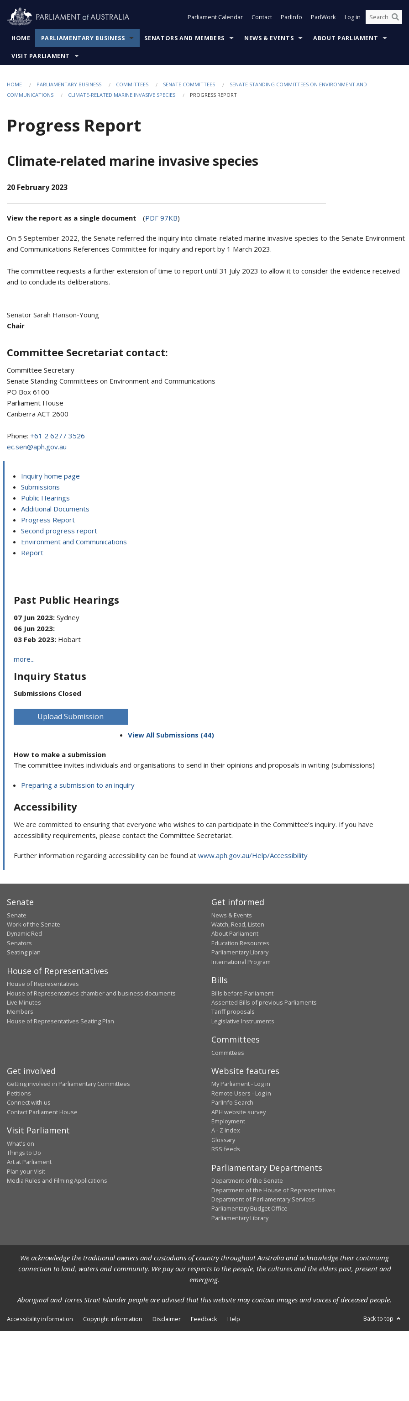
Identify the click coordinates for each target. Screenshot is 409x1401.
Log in (353, 17)
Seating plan (24, 952)
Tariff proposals (233, 1011)
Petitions (19, 1093)
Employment (228, 1121)
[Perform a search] (395, 17)
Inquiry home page (50, 475)
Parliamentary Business (83, 38)
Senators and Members (184, 38)
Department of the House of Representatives (273, 1190)
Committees (132, 84)
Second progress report (59, 530)
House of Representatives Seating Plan (60, 1021)
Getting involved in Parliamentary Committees (68, 1084)
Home (21, 38)
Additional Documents (55, 508)
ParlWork (323, 17)
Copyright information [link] (112, 1319)
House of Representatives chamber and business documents (91, 993)
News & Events (269, 38)
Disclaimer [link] (166, 1319)
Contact (262, 17)
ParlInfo (291, 17)
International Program (241, 962)
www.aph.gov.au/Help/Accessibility (253, 855)
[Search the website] (384, 17)
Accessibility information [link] (40, 1319)
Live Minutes (24, 1002)
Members (20, 1011)
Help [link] (233, 1319)
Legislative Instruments (242, 1021)
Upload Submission (70, 716)
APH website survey (238, 1112)
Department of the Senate (247, 1180)
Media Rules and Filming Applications (57, 1180)
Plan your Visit (26, 1171)
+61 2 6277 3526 (57, 435)
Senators (19, 943)
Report (32, 552)
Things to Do (24, 1152)
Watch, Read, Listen (237, 924)
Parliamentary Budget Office (249, 1208)
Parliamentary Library (239, 952)
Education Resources (240, 943)
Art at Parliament (29, 1162)
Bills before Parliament (242, 993)
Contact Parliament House (42, 1112)
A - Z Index (225, 1130)
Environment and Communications (74, 541)
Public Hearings (45, 497)
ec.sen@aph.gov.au (37, 446)
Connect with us (29, 1102)
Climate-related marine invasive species (121, 94)
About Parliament (345, 38)
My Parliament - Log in (240, 1084)
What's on (20, 1143)
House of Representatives (43, 984)
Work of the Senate (33, 924)
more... (24, 659)
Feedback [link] (204, 1319)
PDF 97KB (161, 217)
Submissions (40, 486)
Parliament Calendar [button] (215, 17)
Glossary (223, 1140)
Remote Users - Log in (241, 1093)
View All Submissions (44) (171, 734)
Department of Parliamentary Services (263, 1199)
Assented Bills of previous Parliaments (264, 1002)
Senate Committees (189, 84)
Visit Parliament (40, 56)
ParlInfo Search (232, 1102)
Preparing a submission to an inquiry (78, 785)
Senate (16, 915)
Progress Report (48, 519)
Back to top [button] (382, 1318)
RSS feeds (225, 1149)
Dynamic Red (24, 933)
